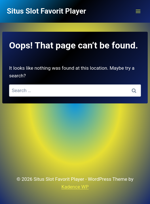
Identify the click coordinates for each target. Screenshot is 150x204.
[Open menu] (138, 11)
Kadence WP (75, 187)
